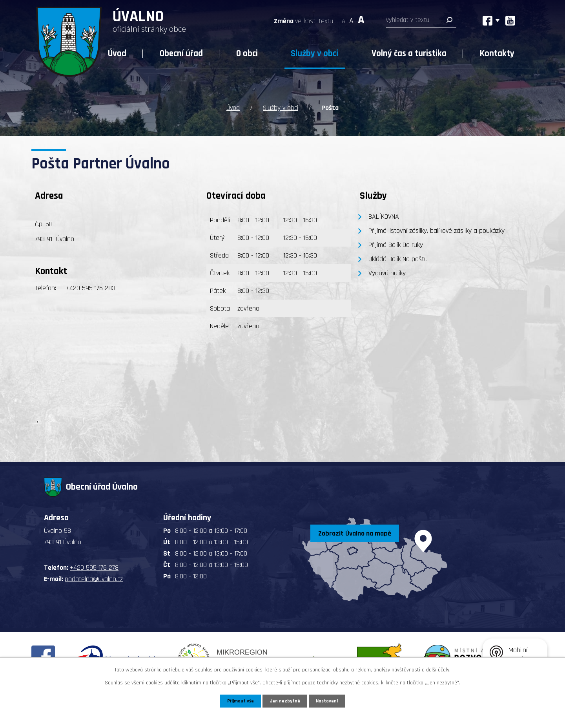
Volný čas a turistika (409, 53)
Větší (361, 19)
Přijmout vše (239, 700)
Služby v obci (314, 53)
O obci (247, 53)
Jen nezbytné (285, 700)
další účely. (438, 669)
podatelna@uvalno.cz (94, 578)
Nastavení (329, 700)
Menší (343, 19)
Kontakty (497, 53)
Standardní (351, 19)
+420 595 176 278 (94, 566)
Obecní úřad (181, 53)
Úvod (117, 53)
